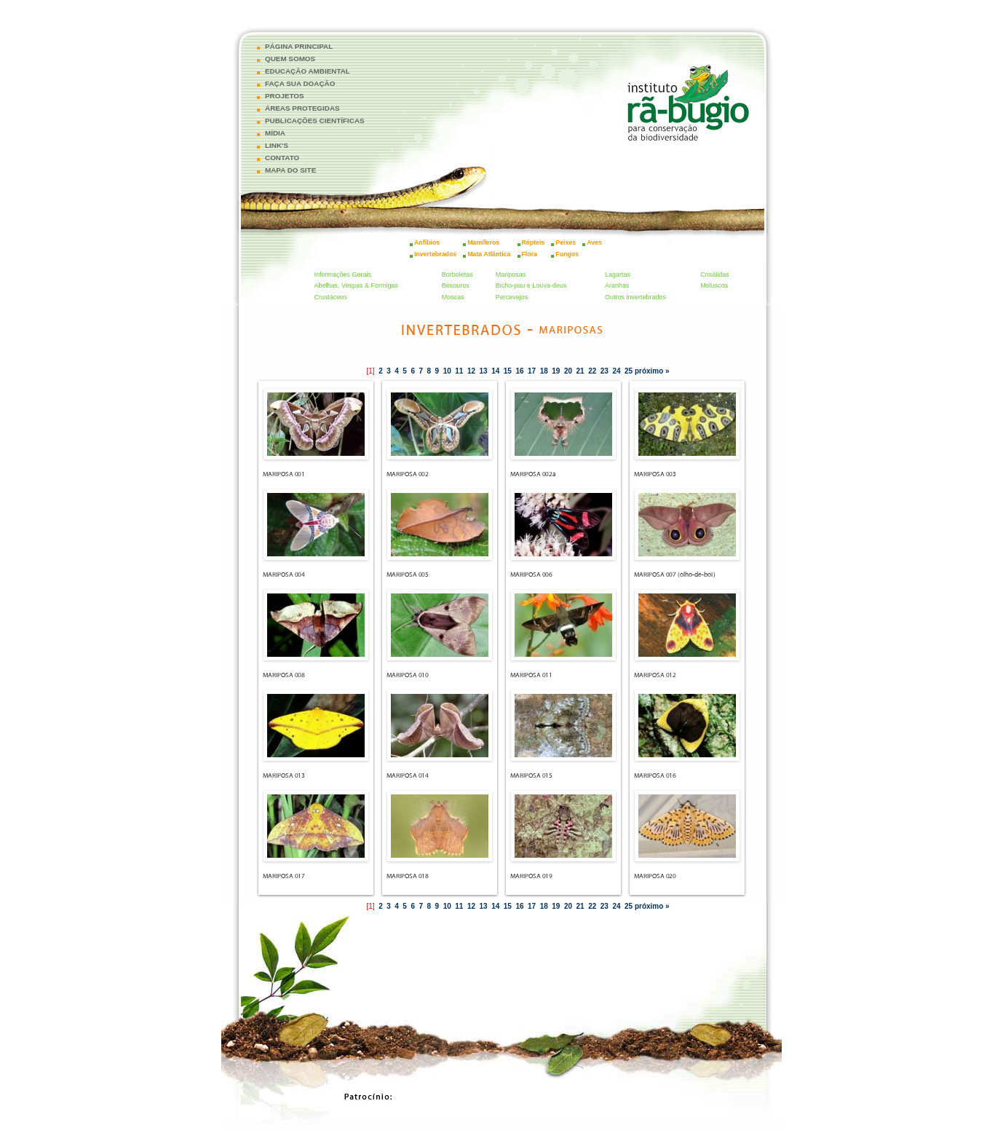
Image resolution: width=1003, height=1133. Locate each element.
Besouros (455, 285)
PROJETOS (284, 96)
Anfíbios (427, 242)
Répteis (533, 242)
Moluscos (714, 285)
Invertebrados (435, 254)
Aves (594, 242)
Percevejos (512, 297)
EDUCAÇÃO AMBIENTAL (307, 71)
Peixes (565, 242)
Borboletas (457, 274)
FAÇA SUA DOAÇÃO (300, 83)
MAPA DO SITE (290, 170)
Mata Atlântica (488, 254)
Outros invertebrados (635, 297)
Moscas (453, 297)
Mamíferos (483, 242)
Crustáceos (331, 297)
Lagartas (617, 274)
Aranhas (617, 285)
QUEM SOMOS (290, 59)
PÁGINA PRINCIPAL (299, 46)
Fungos (567, 254)
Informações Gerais (343, 274)
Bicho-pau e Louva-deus (531, 285)
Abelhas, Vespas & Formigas (356, 285)
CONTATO (282, 158)
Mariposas (511, 274)
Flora (530, 254)
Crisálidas (714, 274)
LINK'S (276, 145)
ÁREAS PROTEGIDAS (302, 108)
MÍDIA (275, 133)
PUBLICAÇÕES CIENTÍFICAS (315, 121)
